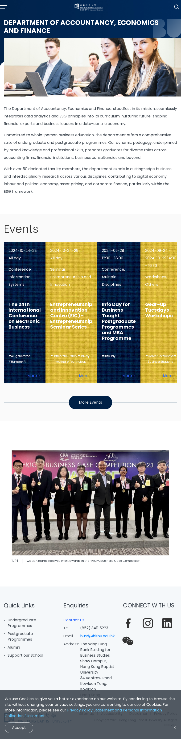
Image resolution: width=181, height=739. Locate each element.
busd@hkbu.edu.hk (97, 636)
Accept (19, 727)
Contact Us (73, 620)
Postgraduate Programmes (20, 636)
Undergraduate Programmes (22, 622)
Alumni (14, 647)
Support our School (25, 655)
